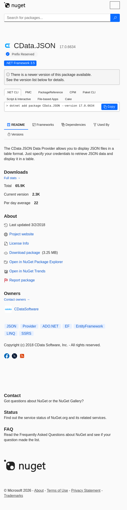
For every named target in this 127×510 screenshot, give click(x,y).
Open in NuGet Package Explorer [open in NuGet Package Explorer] (36, 262)
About (39, 490)
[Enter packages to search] (57, 18)
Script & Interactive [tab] (19, 99)
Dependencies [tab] (73, 124)
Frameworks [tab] (43, 124)
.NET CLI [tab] (12, 92)
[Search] (115, 18)
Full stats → (12, 178)
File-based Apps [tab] (48, 99)
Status (11, 412)
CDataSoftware (26, 309)
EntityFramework (89, 326)
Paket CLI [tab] (89, 92)
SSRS (26, 333)
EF (67, 326)
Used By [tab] (101, 124)
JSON (11, 326)
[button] (109, 107)
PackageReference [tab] (50, 92)
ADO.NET (51, 326)
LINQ (11, 333)
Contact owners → (17, 299)
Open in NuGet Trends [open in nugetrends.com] (27, 271)
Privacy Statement (85, 490)
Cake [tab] (68, 99)
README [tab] (16, 124)
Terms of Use (57, 490)
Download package (24, 253)
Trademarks (13, 496)
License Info (19, 243)
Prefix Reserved (23, 54)
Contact (12, 395)
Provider (29, 326)
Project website (21, 234)
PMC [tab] (28, 92)
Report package (22, 280)
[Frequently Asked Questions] (8, 429)
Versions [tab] (15, 134)
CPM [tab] (73, 92)
